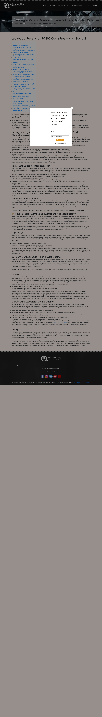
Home (44, 5)
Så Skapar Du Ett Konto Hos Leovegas (23, 85)
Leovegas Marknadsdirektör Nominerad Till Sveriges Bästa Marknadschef (24, 106)
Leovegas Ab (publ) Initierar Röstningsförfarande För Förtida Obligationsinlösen (22, 47)
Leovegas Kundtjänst (18, 68)
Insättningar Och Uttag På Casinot (22, 108)
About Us (52, 5)
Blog (87, 5)
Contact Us (95, 5)
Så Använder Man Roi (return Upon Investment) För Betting (22, 72)
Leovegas (15, 62)
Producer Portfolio (63, 5)
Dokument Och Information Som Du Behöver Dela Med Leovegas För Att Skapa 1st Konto (23, 101)
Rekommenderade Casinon (20, 52)
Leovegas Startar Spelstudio (20, 81)
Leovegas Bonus (17, 110)
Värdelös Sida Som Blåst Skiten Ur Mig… (23, 83)
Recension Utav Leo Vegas (20, 86)
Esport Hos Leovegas (18, 98)
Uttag (14, 66)
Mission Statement (77, 5)
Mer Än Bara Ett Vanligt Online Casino (23, 64)
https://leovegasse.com (60, 322)
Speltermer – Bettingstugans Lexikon (23, 79)
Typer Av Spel (17, 57)
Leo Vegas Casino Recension (21, 69)
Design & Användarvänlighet (21, 96)
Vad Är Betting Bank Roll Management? (24, 51)
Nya (14, 91)
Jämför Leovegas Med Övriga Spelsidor (24, 74)
